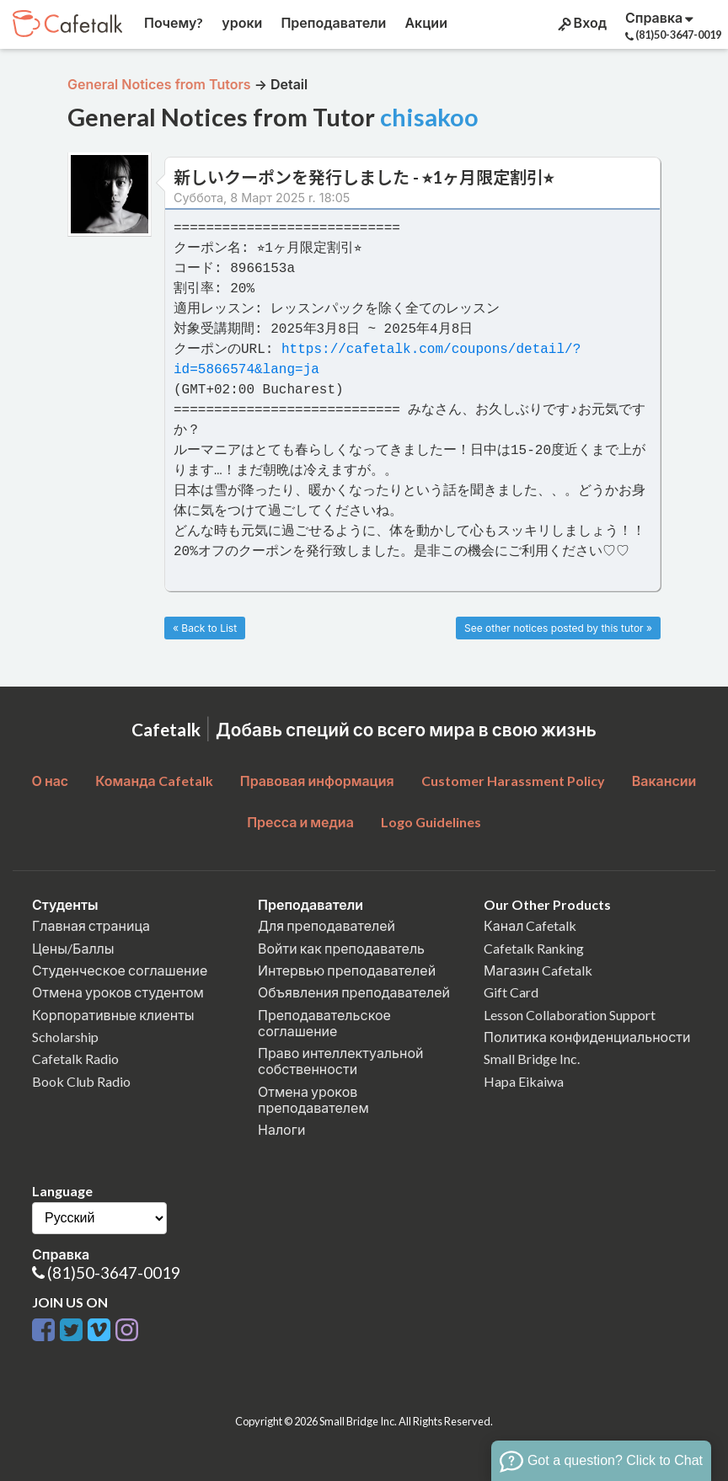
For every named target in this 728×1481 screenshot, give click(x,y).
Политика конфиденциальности (587, 1037)
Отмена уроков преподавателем (313, 1099)
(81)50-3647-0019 (113, 1272)
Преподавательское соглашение (324, 1023)
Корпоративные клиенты (113, 1015)
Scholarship (65, 1037)
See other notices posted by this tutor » (558, 628)
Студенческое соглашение (119, 970)
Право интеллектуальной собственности (340, 1061)
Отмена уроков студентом (118, 992)
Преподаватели (332, 22)
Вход (581, 22)
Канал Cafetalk (530, 925)
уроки (240, 22)
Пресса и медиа (300, 822)
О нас (50, 781)
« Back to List (205, 628)
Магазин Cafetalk (538, 970)
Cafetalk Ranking (534, 948)
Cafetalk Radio (75, 1059)
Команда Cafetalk (154, 781)
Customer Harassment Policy (513, 781)
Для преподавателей (326, 925)
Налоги (281, 1129)
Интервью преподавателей (347, 970)
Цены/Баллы (73, 948)
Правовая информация (317, 781)
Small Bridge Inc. (532, 1059)
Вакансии (664, 781)
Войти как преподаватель (341, 948)
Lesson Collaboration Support (570, 1015)
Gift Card (511, 992)
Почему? (172, 22)
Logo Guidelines (431, 822)
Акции (424, 22)
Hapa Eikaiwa (524, 1081)
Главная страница (91, 925)
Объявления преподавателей (354, 992)
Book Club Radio (81, 1081)
